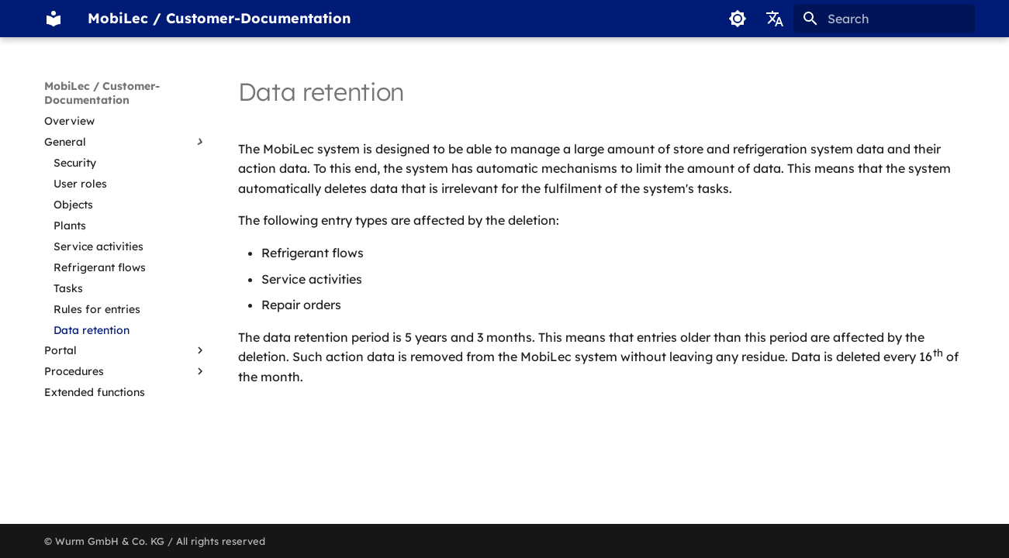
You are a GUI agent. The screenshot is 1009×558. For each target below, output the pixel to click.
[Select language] (774, 18)
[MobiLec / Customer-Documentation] (53, 18)
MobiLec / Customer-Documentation (102, 93)
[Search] (884, 19)
